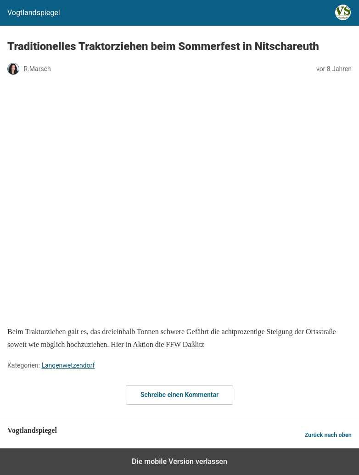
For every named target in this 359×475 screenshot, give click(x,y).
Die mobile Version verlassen (179, 461)
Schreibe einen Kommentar (179, 394)
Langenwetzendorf (68, 365)
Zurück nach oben (328, 434)
